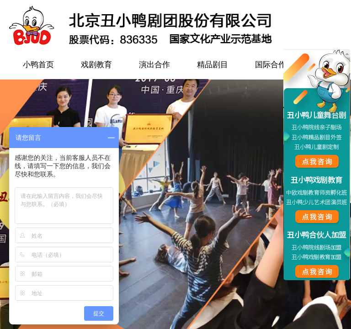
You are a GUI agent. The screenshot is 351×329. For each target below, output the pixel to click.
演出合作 (154, 64)
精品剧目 (212, 64)
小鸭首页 (38, 64)
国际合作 (270, 64)
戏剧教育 (96, 64)
